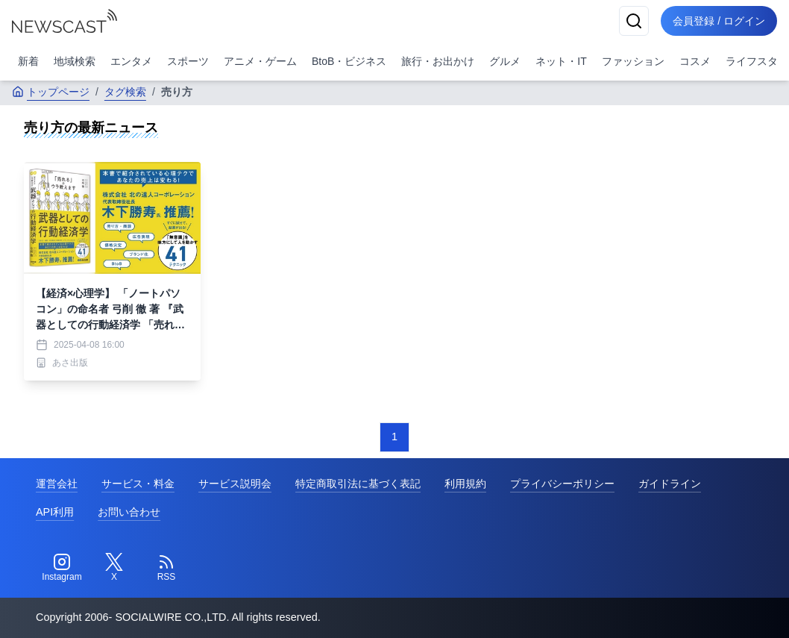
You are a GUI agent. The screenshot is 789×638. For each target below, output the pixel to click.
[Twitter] (114, 568)
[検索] (634, 21)
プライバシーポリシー (562, 484)
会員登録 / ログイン (719, 21)
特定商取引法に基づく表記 (358, 484)
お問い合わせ (129, 512)
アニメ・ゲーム (260, 61)
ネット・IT (560, 61)
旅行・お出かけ (437, 61)
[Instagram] (62, 568)
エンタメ (131, 61)
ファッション (633, 61)
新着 (28, 61)
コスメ (695, 61)
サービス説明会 (234, 484)
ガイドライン (669, 484)
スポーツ (188, 61)
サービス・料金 (138, 484)
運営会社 (57, 484)
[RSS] (166, 568)
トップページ (50, 92)
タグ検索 (125, 92)
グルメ (505, 61)
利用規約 (465, 484)
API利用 (55, 512)
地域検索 (74, 61)
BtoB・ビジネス (349, 61)
